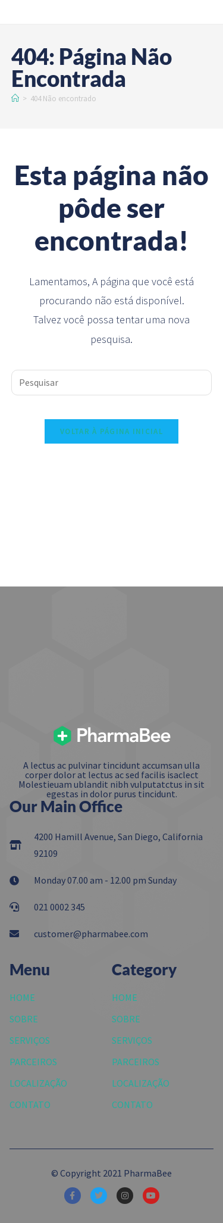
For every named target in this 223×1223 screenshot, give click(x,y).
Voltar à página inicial (111, 431)
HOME (22, 997)
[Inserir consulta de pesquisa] (111, 382)
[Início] (15, 98)
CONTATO (30, 1104)
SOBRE (24, 1019)
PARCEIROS (33, 1062)
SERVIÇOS (30, 1040)
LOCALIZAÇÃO (38, 1083)
